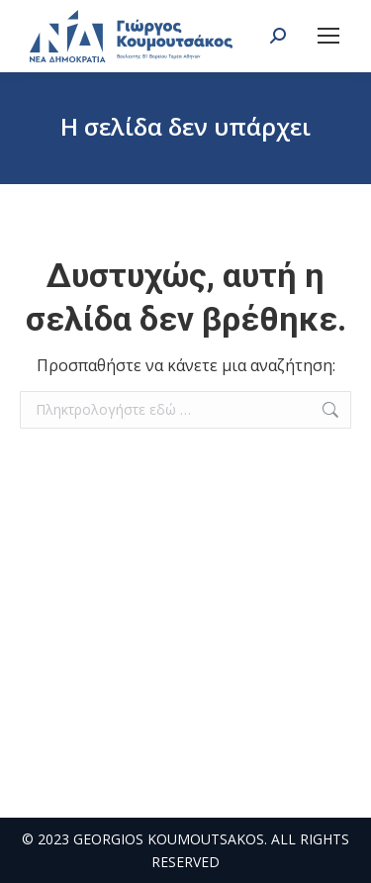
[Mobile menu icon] (328, 36)
